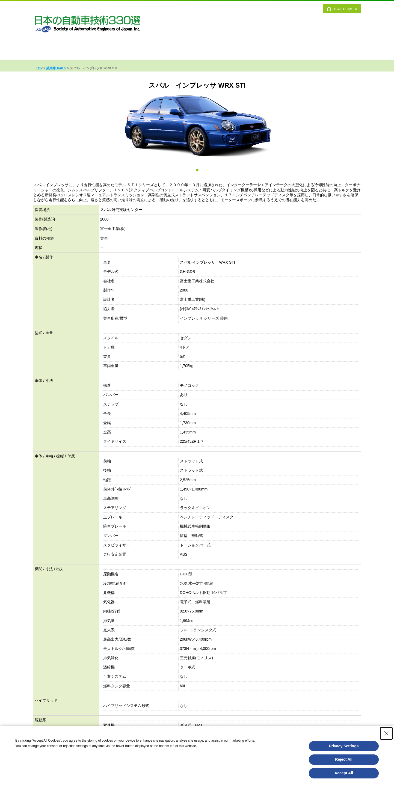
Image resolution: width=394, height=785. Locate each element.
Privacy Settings (344, 746)
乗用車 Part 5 (56, 68)
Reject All (343, 759)
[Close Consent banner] (386, 733)
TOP (39, 68)
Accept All (343, 773)
